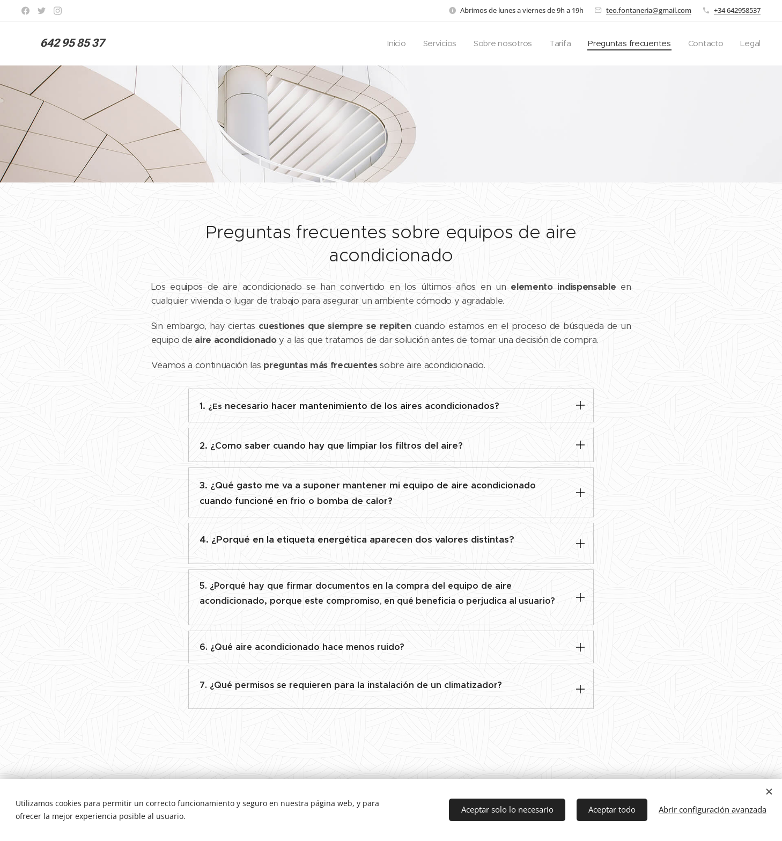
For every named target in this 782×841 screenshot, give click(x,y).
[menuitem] (389, 43)
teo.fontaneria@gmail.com (648, 10)
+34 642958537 (737, 10)
